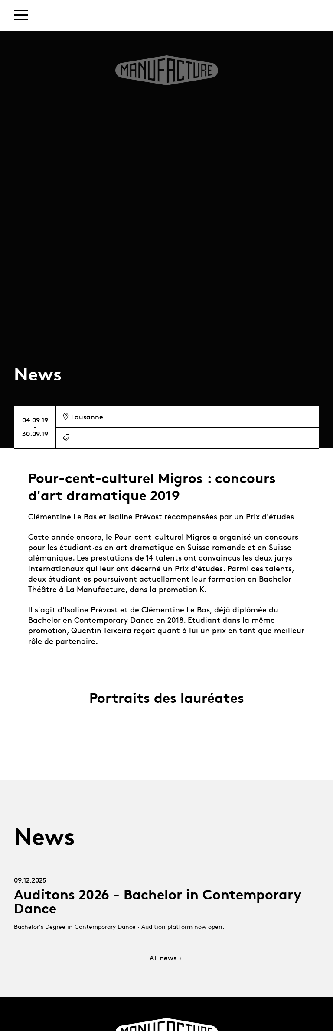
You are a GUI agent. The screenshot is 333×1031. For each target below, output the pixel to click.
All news (166, 958)
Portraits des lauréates (166, 698)
